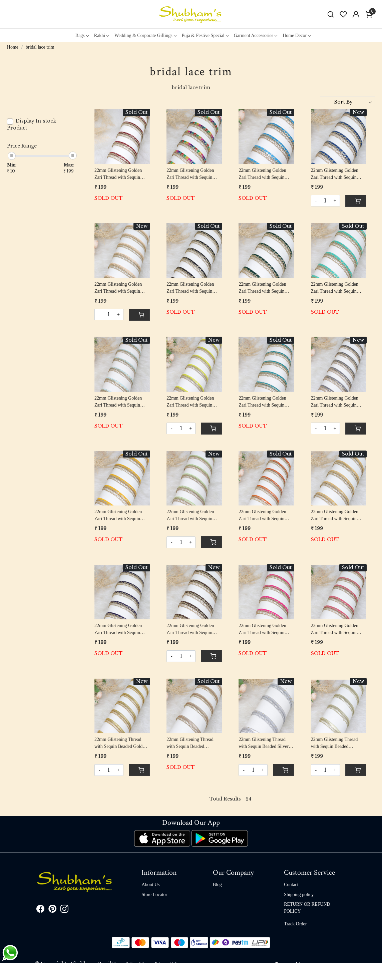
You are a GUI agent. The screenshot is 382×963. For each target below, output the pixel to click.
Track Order (295, 923)
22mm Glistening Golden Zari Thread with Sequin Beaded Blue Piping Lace (262, 174)
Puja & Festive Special (205, 35)
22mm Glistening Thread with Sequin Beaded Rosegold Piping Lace (190, 743)
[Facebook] (40, 910)
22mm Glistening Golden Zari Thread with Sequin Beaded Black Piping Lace (191, 288)
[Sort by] (347, 102)
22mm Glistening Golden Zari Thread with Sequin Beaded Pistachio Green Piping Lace (190, 515)
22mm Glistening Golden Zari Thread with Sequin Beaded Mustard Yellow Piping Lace (118, 515)
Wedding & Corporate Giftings (145, 35)
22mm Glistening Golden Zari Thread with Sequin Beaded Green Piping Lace (264, 288)
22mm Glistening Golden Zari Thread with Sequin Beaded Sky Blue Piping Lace (118, 402)
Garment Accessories (255, 35)
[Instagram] (64, 910)
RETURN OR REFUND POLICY (307, 908)
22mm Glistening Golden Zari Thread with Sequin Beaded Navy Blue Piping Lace (118, 629)
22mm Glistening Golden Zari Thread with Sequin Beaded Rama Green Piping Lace (265, 402)
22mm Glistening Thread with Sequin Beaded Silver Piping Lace (264, 743)
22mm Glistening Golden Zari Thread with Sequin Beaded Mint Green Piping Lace (336, 288)
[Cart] (355, 201)
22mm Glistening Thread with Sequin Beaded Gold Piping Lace (118, 743)
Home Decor (296, 35)
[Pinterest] (52, 910)
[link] (330, 14)
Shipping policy (299, 894)
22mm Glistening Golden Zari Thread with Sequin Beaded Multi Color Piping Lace (191, 174)
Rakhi (101, 35)
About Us (150, 884)
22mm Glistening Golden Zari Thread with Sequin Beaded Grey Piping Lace (335, 402)
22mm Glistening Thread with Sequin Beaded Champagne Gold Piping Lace (334, 743)
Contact (291, 884)
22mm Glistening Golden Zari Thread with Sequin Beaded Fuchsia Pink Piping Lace (265, 629)
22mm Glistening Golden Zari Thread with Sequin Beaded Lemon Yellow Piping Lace (190, 402)
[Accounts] (356, 14)
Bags (81, 35)
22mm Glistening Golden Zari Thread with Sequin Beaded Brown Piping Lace (192, 629)
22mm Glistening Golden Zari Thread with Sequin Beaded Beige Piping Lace (336, 515)
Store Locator (154, 894)
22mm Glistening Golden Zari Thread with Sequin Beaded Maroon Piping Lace (121, 174)
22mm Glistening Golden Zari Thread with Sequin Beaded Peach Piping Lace (119, 288)
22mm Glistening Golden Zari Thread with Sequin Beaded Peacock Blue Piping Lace (338, 174)
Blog (217, 884)
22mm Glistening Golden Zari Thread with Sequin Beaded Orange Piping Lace (265, 515)
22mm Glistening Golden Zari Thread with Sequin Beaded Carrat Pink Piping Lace (336, 629)
